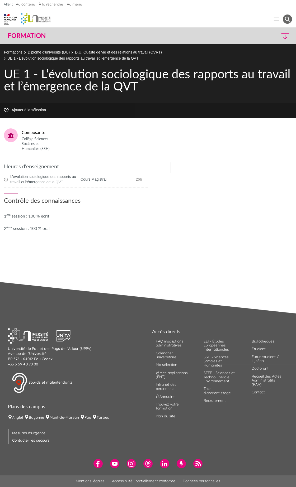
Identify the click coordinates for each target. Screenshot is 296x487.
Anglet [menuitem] (17, 417)
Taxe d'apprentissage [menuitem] (217, 390)
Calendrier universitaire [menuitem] (166, 355)
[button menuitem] (287, 19)
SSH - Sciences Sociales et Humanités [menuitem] (216, 361)
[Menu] (276, 19)
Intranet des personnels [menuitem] (166, 386)
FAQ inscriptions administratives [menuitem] (169, 343)
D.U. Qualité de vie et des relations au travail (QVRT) (118, 52)
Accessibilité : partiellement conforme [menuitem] (143, 481)
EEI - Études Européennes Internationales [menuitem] (216, 345)
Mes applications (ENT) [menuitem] (172, 374)
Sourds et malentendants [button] (42, 382)
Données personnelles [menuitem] (201, 481)
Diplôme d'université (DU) (49, 52)
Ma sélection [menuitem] (166, 364)
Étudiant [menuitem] (259, 348)
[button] (257, 35)
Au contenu (25, 4)
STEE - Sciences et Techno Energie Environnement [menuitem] (219, 376)
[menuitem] (98, 463)
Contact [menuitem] (258, 392)
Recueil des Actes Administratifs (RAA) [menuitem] (266, 380)
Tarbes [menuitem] (103, 417)
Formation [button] (27, 35)
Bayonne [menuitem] (36, 417)
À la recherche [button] (51, 4)
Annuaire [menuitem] (165, 396)
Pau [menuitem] (87, 417)
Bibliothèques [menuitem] (263, 341)
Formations (13, 52)
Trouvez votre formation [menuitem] (167, 406)
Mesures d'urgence (28, 433)
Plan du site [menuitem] (165, 416)
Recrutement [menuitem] (215, 400)
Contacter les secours (31, 440)
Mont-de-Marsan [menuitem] (64, 417)
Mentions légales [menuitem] (90, 481)
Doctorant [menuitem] (260, 368)
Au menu (74, 4)
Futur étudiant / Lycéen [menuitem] (265, 358)
